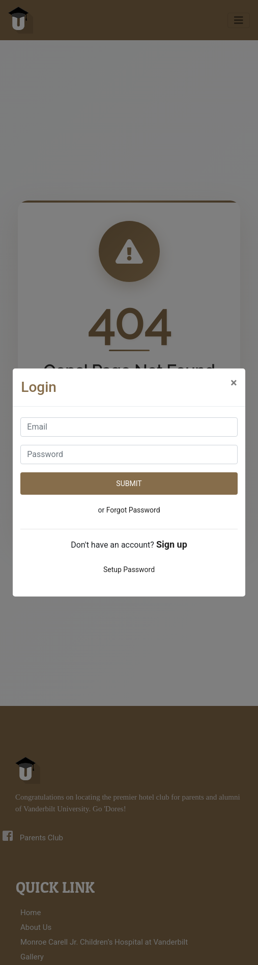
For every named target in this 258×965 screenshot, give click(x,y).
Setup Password (129, 569)
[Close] (233, 382)
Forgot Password (133, 510)
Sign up (171, 544)
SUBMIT (128, 483)
